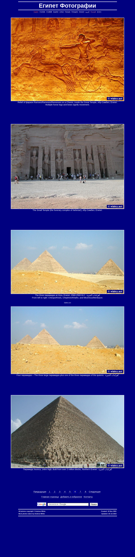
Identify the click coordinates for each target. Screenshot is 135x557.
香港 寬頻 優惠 (62, 517)
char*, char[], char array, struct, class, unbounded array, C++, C (88, 525)
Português (75, 12)
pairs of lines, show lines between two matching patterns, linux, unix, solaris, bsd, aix (63, 530)
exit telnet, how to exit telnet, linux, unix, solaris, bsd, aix (68, 551)
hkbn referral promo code (7, 517)
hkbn (49, 517)
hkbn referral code (18, 517)
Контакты (88, 497)
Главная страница (50, 497)
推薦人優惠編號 (94, 517)
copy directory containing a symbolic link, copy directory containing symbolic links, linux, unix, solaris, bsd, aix (29, 521)
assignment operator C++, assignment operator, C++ (104, 518)
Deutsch (81, 12)
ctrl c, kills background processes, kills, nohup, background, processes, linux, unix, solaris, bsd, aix (33, 522)
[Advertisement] (67, 115)
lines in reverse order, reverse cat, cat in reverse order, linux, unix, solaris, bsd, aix (22, 530)
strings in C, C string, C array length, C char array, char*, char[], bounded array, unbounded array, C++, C (47, 525)
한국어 (99, 12)
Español (55, 12)
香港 (67, 517)
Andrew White (40, 511)
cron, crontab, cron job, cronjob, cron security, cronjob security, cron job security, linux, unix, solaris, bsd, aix (84, 522)
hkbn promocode (36, 517)
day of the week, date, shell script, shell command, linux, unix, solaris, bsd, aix (73, 523)
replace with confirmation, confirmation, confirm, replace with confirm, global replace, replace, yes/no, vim (98, 554)
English (36, 12)
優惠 (72, 517)
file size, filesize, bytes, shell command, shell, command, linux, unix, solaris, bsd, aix (30, 535)
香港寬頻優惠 (77, 517)
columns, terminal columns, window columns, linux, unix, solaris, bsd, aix (110, 552)
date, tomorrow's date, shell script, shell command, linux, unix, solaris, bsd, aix (34, 523)
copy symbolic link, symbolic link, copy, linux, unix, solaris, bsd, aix (72, 521)
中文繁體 (49, 12)
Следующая (94, 491)
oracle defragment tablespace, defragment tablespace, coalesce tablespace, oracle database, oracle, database (51, 542)
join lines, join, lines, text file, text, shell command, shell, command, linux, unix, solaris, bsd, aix (110, 529)
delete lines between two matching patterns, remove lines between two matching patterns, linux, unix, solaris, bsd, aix (45, 528)
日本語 (62, 12)
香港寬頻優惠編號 (85, 517)
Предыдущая (39, 491)
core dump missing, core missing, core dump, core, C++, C (103, 521)
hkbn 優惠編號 (54, 517)
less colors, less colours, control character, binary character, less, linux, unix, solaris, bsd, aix (39, 537)
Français (67, 12)
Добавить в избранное (71, 497)
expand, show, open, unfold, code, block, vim (61, 554)
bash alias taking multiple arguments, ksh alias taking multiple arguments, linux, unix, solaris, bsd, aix (86, 543)
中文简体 (42, 12)
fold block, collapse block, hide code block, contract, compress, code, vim (112, 553)
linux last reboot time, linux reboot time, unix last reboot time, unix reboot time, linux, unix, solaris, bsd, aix (35, 543)
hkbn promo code (27, 517)
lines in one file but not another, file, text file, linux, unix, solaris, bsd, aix (68, 529)
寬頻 (70, 517)
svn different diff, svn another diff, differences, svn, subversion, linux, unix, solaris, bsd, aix (43, 547)
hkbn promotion (44, 517)
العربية (87, 12)
